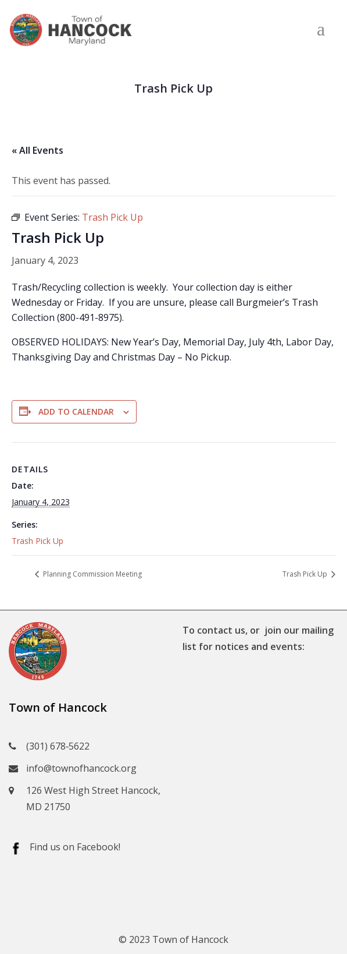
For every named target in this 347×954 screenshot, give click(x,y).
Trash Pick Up (37, 540)
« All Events (37, 150)
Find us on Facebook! (75, 846)
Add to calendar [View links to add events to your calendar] (76, 411)
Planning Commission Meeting (91, 574)
